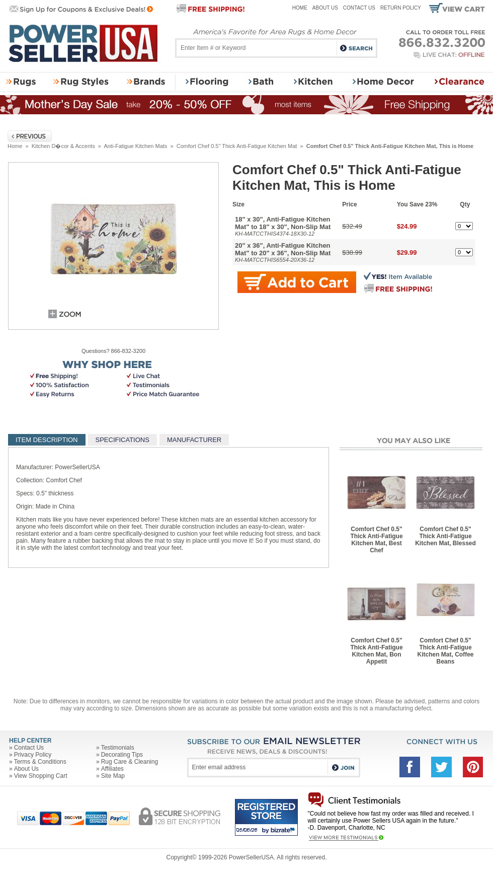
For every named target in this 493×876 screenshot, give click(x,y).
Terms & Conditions (40, 761)
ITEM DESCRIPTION (47, 440)
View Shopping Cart (40, 775)
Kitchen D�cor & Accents (63, 146)
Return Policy (400, 8)
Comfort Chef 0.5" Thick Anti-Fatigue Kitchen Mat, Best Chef (376, 540)
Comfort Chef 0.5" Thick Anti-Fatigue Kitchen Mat (237, 146)
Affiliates (112, 768)
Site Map (113, 775)
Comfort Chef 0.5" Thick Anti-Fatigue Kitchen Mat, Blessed (445, 536)
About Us (325, 8)
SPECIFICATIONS (122, 440)
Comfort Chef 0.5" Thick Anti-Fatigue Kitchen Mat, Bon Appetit (376, 651)
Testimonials (117, 747)
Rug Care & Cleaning (129, 761)
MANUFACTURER (194, 440)
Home (299, 8)
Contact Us (359, 8)
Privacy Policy (33, 754)
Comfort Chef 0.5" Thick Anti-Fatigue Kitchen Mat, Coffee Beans (445, 651)
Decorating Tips (122, 754)
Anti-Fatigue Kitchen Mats (135, 146)
